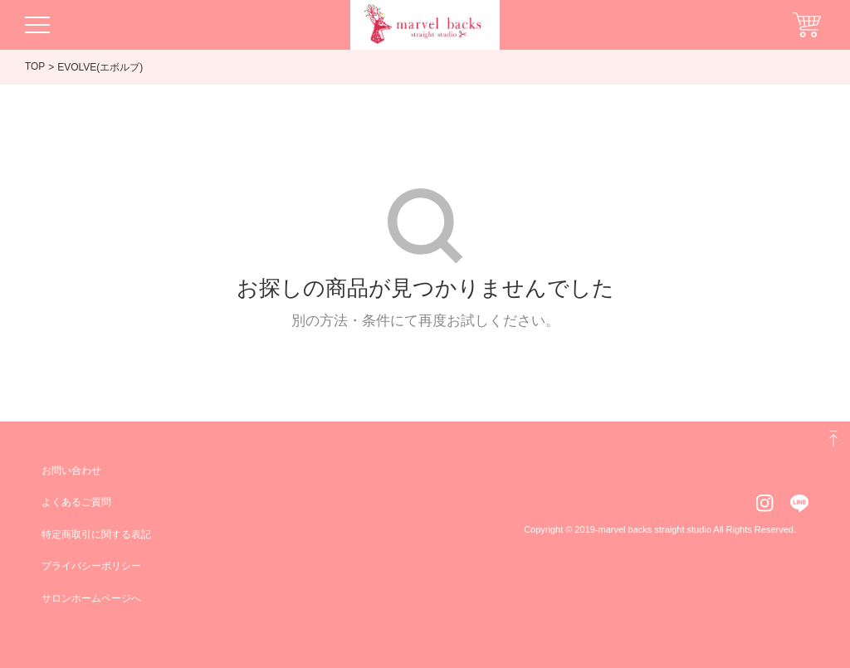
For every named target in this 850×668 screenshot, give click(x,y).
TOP (35, 66)
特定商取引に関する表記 (96, 534)
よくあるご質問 (76, 502)
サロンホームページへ (91, 598)
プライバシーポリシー (91, 566)
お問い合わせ (71, 470)
